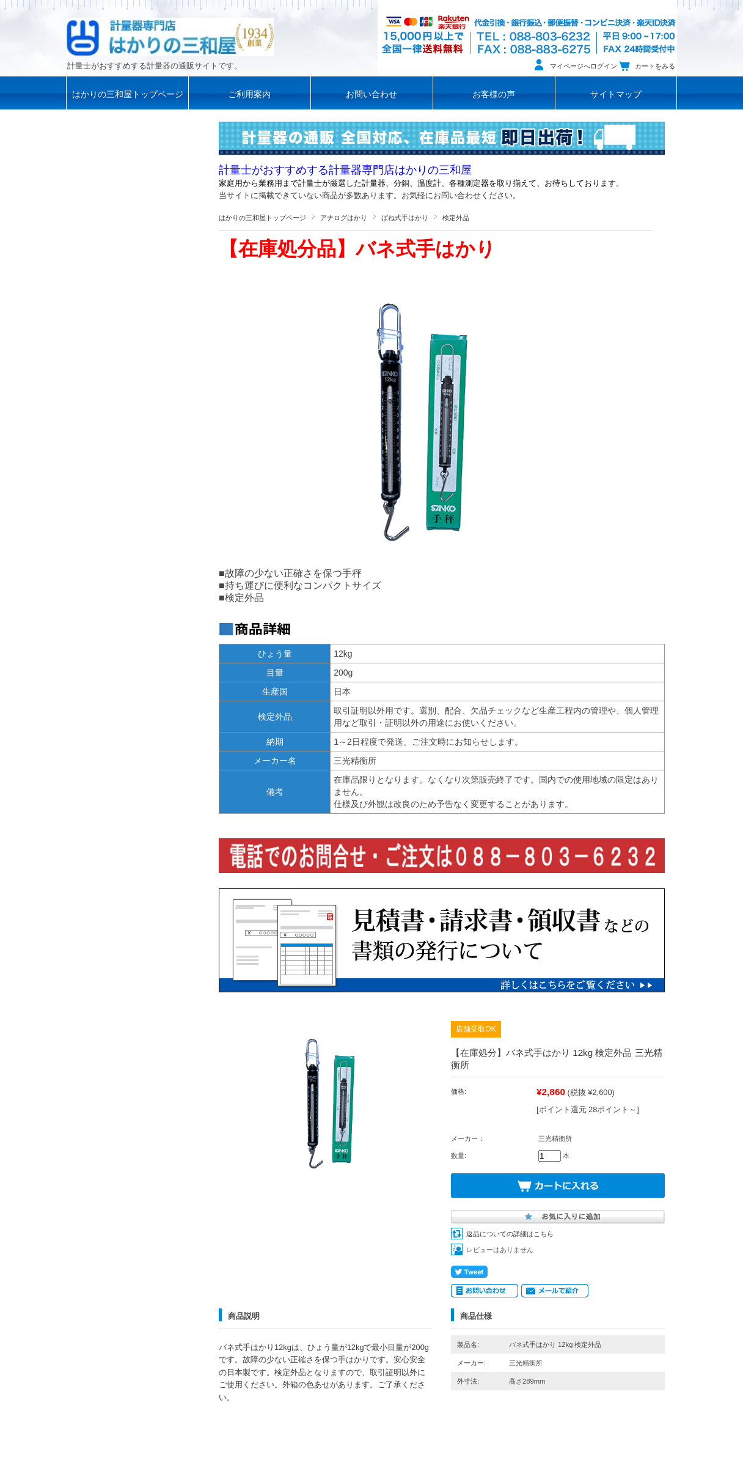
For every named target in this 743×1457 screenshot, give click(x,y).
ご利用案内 (249, 94)
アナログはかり (343, 217)
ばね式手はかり (404, 217)
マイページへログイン (583, 66)
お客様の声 (493, 94)
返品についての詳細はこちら (510, 1234)
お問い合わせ (371, 94)
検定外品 (455, 217)
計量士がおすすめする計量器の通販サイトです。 (154, 66)
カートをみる (655, 66)
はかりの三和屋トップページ (127, 94)
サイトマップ (616, 94)
